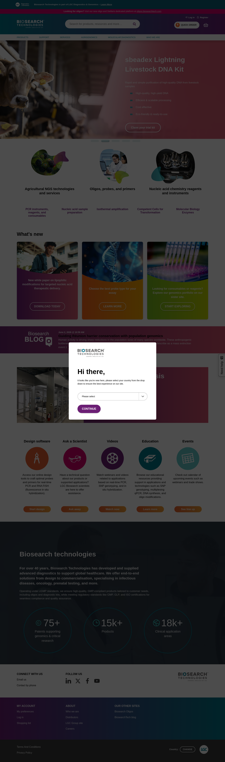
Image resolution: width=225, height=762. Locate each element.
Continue (89, 408)
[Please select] (113, 396)
